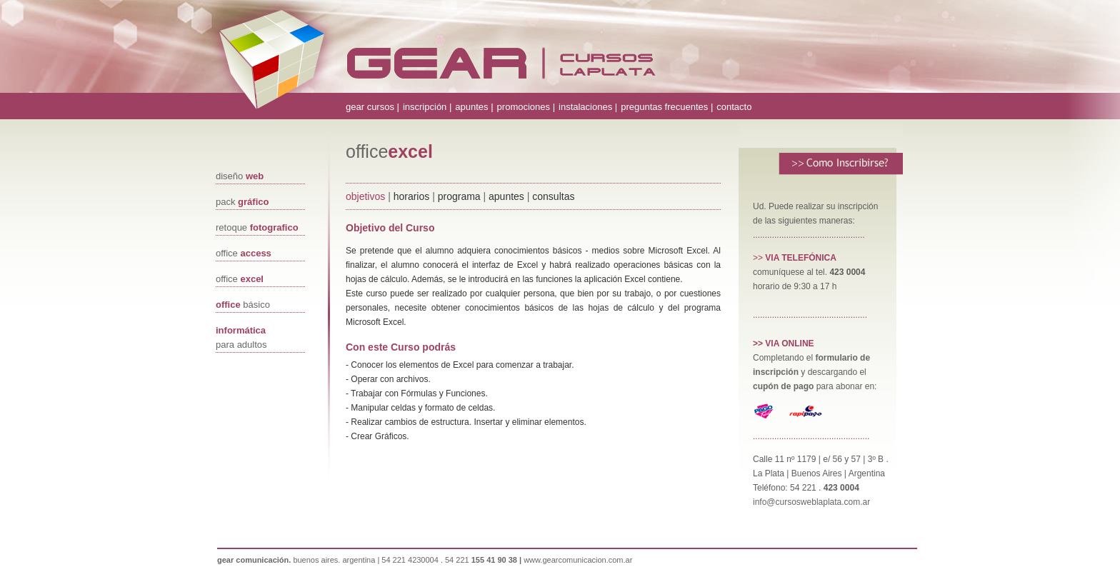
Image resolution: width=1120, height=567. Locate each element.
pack (242, 201)
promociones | (526, 106)
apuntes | (474, 106)
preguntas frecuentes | (667, 106)
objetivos (365, 196)
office (243, 253)
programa (461, 196)
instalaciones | (588, 106)
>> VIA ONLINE (783, 343)
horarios (412, 196)
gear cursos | (372, 106)
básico (243, 304)
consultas (553, 196)
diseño (240, 176)
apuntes (506, 196)
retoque (257, 227)
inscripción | (427, 106)
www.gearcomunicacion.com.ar (578, 560)
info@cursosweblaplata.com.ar (811, 502)
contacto (733, 106)
